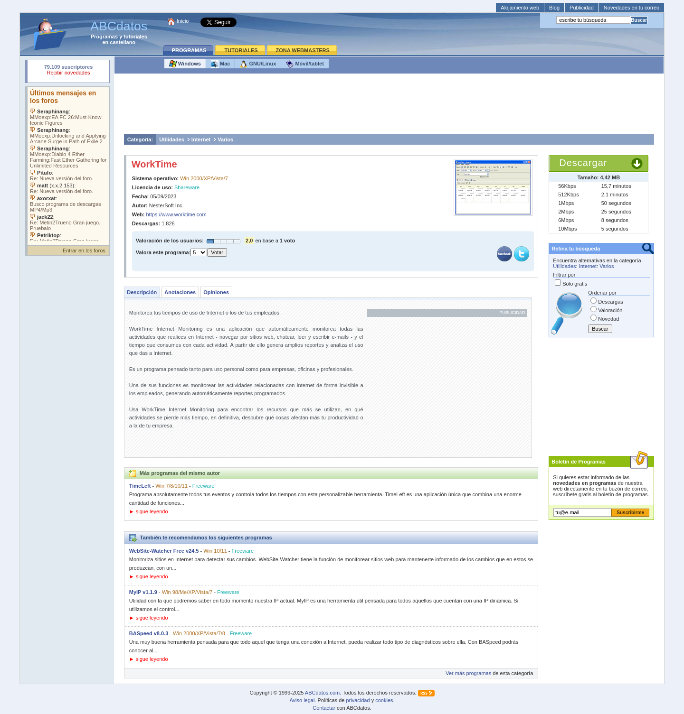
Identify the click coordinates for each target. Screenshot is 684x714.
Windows (185, 64)
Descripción (142, 292)
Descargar (583, 163)
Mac (220, 64)
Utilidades (171, 139)
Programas (104, 36)
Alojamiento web (520, 7)
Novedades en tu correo (631, 7)
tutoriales (135, 36)
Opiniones (216, 292)
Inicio (183, 21)
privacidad (358, 700)
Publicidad (582, 7)
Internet (200, 139)
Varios (225, 139)
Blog (554, 7)
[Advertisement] (389, 106)
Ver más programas (468, 673)
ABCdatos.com (322, 692)
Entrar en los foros (84, 250)
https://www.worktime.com (176, 214)
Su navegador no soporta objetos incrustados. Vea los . (68, 164)
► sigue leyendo (148, 511)
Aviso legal (301, 700)
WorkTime (154, 164)
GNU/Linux (258, 64)
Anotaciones (180, 292)
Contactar (324, 708)
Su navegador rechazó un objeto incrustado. (68, 71)
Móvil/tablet (305, 64)
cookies (384, 700)
